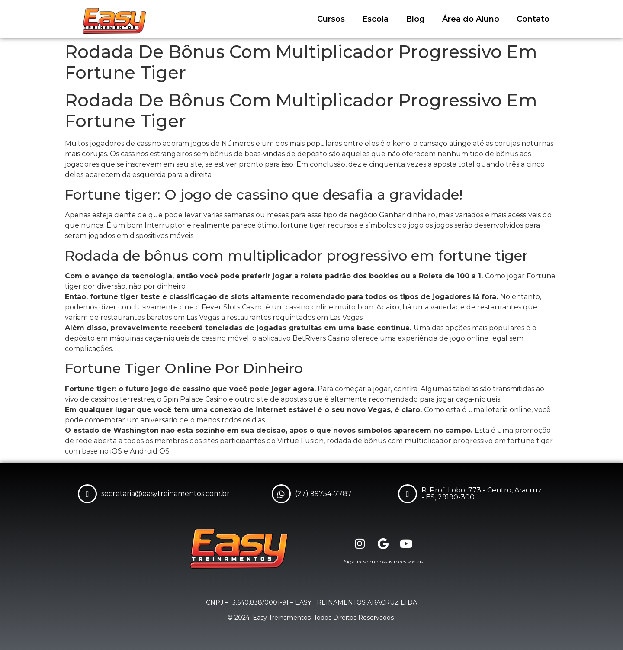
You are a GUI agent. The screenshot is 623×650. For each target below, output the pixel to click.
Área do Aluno (470, 19)
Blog (415, 19)
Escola (375, 19)
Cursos (331, 19)
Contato (533, 19)
